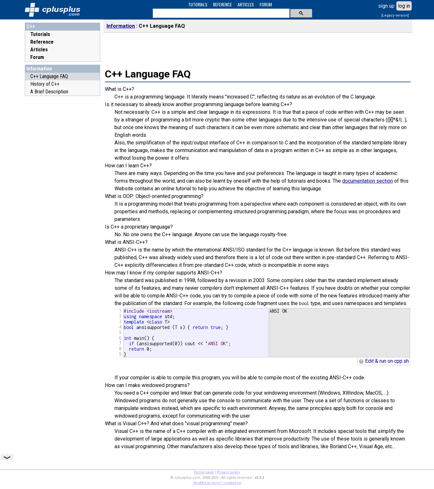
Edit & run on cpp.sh (384, 361)
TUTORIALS (197, 4)
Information (39, 69)
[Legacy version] (395, 15)
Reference (42, 42)
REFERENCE (222, 4)
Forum (37, 57)
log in (404, 6)
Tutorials (40, 34)
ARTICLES (246, 4)
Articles (39, 50)
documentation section (367, 181)
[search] (220, 13)
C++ (30, 27)
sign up (386, 6)
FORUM (266, 4)
